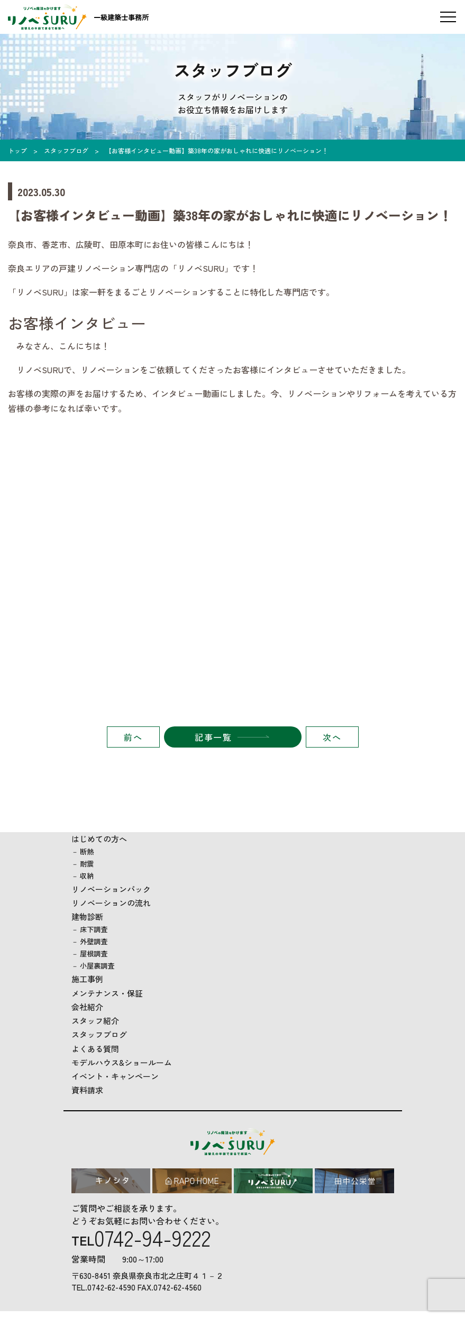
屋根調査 (93, 953)
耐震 (87, 864)
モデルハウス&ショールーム (121, 1062)
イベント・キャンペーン (115, 1076)
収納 (87, 876)
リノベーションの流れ (111, 902)
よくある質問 (95, 1048)
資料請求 (87, 1089)
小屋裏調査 (97, 966)
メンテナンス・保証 (107, 993)
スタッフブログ (66, 150)
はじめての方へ (99, 838)
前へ (133, 737)
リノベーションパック (111, 889)
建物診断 (87, 916)
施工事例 (87, 978)
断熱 (87, 851)
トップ (17, 150)
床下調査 (93, 929)
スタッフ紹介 (95, 1020)
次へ (332, 737)
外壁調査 (93, 941)
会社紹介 (87, 1006)
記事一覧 (213, 737)
